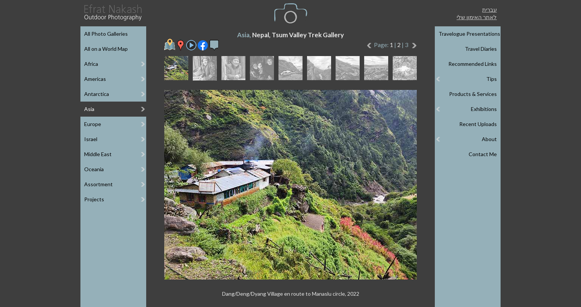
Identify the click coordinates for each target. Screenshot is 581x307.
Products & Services (473, 94)
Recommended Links (472, 64)
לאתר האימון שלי (477, 17)
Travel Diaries (481, 49)
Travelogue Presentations (469, 33)
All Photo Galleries (106, 33)
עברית (489, 9)
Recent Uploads (478, 124)
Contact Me (483, 154)
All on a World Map (106, 49)
